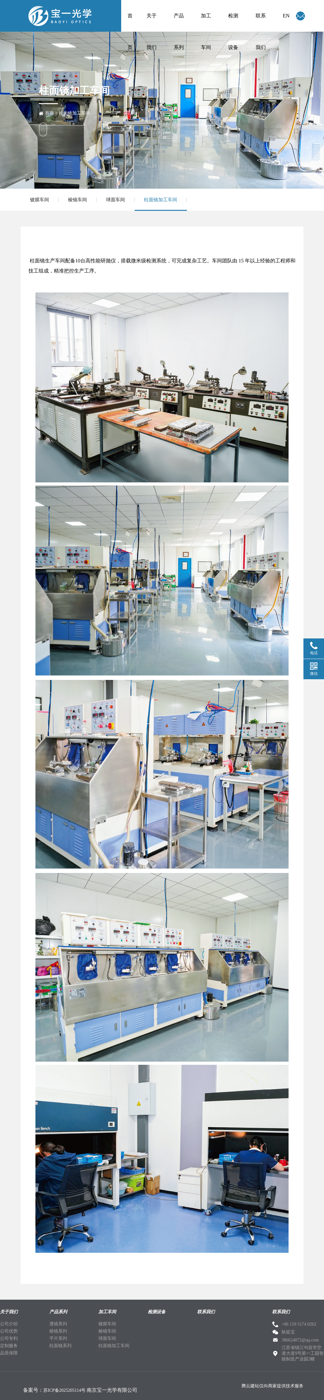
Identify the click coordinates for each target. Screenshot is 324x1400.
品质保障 (9, 1353)
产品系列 (179, 22)
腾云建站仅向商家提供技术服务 (272, 1386)
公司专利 (9, 1338)
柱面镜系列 (60, 1345)
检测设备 (233, 22)
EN (286, 15)
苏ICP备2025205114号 (64, 1390)
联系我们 (261, 22)
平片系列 (58, 1338)
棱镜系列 (58, 1331)
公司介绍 (9, 1324)
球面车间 (115, 199)
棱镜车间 (77, 199)
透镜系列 (58, 1324)
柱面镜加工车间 (74, 113)
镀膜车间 (39, 199)
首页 (130, 22)
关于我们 (151, 22)
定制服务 (9, 1345)
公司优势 (9, 1331)
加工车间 (206, 22)
